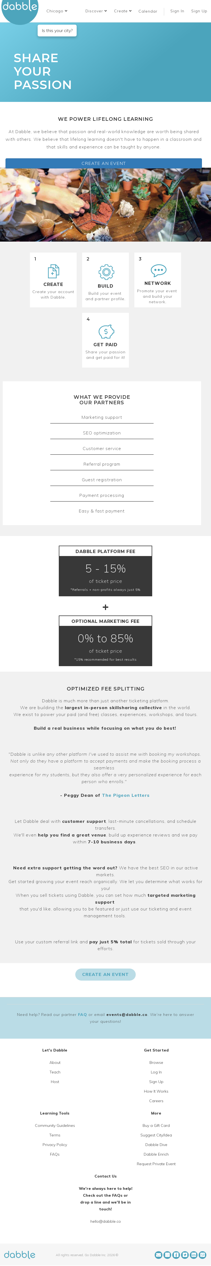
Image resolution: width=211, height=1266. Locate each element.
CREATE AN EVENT (104, 163)
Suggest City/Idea (156, 1135)
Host (55, 1081)
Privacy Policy (55, 1144)
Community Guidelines (55, 1125)
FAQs (55, 1154)
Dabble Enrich (156, 1154)
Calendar (147, 11)
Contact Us (106, 1176)
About (54, 1062)
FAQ (82, 1014)
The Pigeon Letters (126, 795)
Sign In (178, 10)
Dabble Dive (156, 1144)
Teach (54, 1072)
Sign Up (200, 10)
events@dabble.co (127, 1014)
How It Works (156, 1091)
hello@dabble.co (105, 1221)
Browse (156, 1062)
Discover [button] (96, 10)
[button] (57, 10)
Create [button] (123, 10)
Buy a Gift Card (156, 1125)
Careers (156, 1100)
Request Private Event (156, 1163)
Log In (156, 1072)
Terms (54, 1135)
